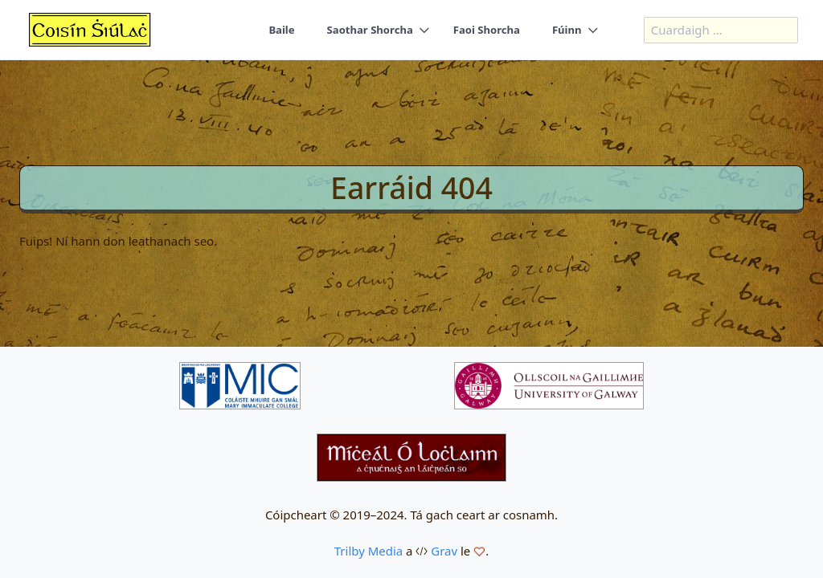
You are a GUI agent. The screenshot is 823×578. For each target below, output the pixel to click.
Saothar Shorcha (370, 29)
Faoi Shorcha (486, 29)
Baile (281, 29)
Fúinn (567, 29)
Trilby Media (368, 551)
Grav (444, 551)
